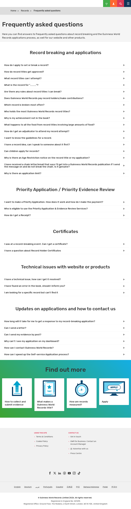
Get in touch (75, 437)
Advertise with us (80, 449)
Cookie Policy (42, 441)
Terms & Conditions (44, 437)
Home (13, 11)
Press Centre (76, 453)
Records (25, 11)
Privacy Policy (42, 446)
